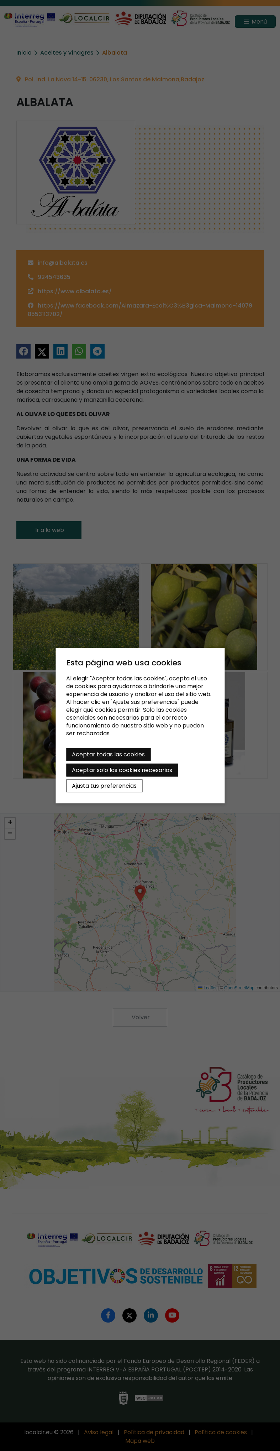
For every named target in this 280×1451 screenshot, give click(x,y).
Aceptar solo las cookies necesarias (122, 770)
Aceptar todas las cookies (108, 754)
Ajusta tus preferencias (104, 785)
